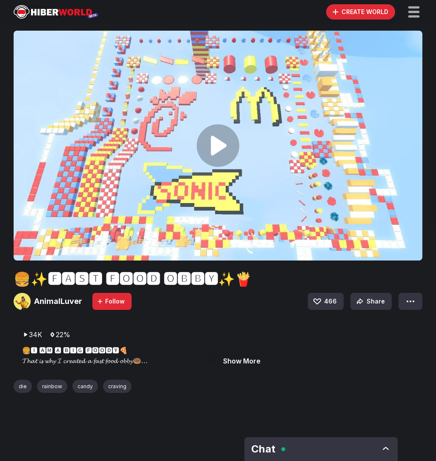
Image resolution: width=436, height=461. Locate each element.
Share (370, 301)
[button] (413, 11)
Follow (111, 301)
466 (324, 301)
